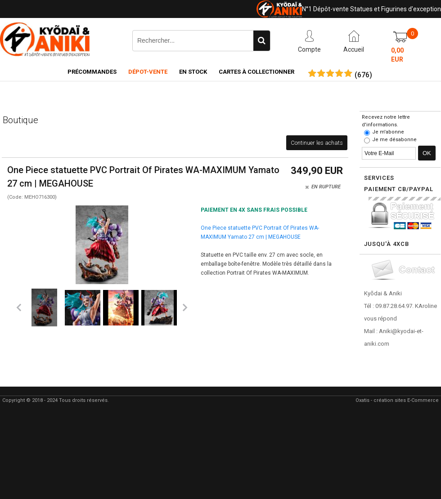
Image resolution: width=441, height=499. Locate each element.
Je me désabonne (394, 140)
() (363, 75)
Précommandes (92, 71)
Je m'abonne (388, 132)
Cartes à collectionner (256, 71)
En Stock (193, 71)
